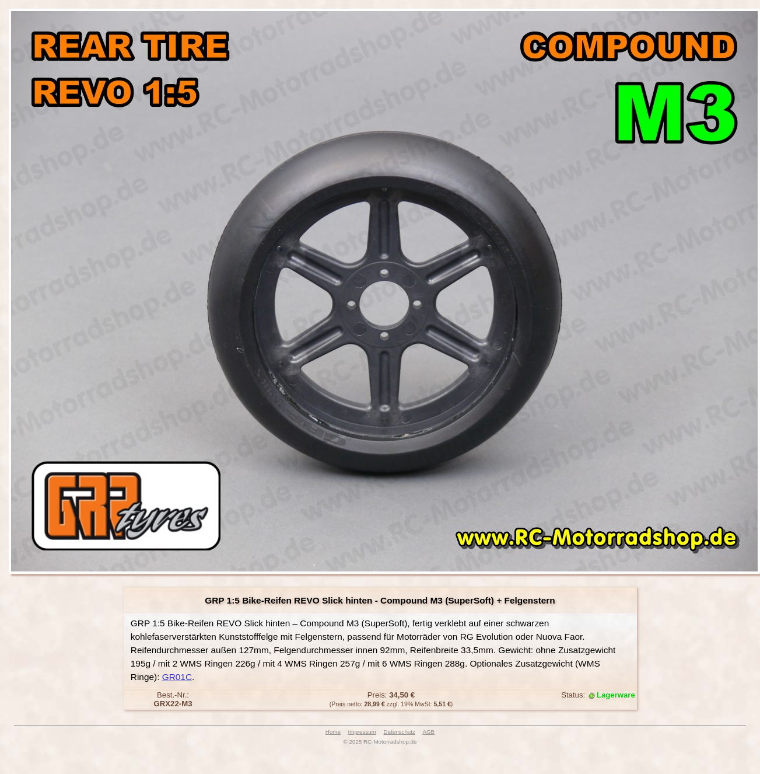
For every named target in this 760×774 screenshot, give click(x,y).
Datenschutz (399, 731)
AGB (428, 731)
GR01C (177, 677)
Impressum (362, 731)
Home (333, 731)
